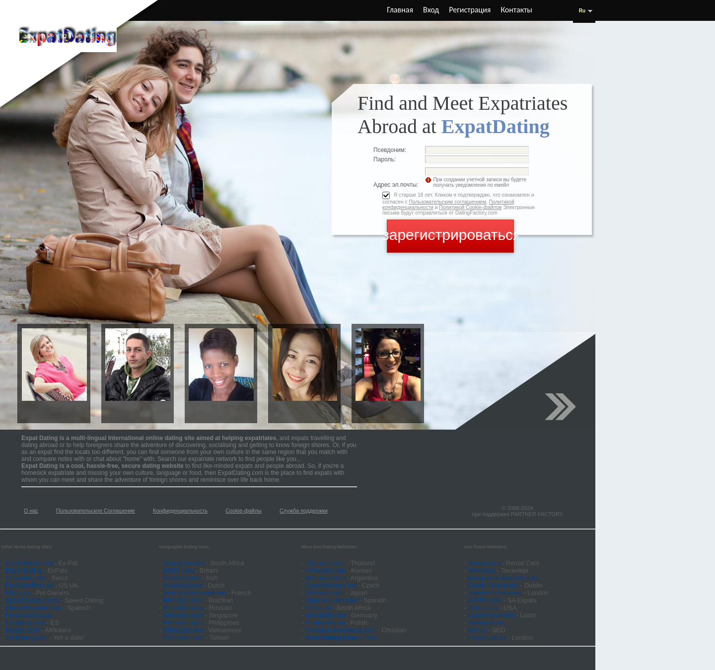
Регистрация (470, 9)
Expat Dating (23, 570)
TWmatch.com (183, 637)
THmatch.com (325, 563)
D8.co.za (319, 607)
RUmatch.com (184, 607)
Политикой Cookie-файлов (470, 207)
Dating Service (183, 563)
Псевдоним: (389, 150)
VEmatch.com (183, 630)
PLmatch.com (326, 622)
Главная (400, 9)
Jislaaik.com (485, 622)
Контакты (516, 9)
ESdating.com (25, 622)
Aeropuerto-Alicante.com (503, 578)
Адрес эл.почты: (396, 184)
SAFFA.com (484, 600)
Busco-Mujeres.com (33, 607)
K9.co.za (18, 592)
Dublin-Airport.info (493, 585)
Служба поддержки (304, 511)
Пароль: (384, 159)
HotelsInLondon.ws (495, 592)
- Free (341, 637)
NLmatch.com (182, 585)
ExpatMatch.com (29, 563)
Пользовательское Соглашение (95, 511)
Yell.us (477, 630)
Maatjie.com (22, 630)
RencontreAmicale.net (194, 592)
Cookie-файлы (243, 511)
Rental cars (484, 563)
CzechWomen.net (331, 585)
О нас (31, 511)
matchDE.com (327, 615)
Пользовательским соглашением (447, 202)
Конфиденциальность (180, 511)
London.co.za (487, 637)
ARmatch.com (325, 578)
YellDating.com (26, 637)
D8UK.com (178, 570)
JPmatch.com (325, 592)
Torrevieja (481, 570)
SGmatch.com (184, 615)
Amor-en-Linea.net (331, 600)
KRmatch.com (326, 570)
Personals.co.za (28, 615)
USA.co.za (483, 607)
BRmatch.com (183, 600)
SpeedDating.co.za (32, 600)
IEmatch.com (181, 578)
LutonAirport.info (491, 615)
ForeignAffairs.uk (30, 585)
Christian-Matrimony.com (341, 630)
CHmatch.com (26, 578)
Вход (431, 9)
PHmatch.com (184, 622)
